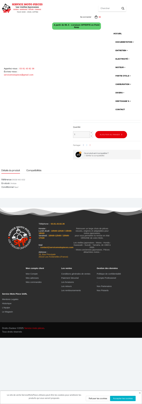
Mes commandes (34, 348)
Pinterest (90, 211)
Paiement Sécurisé (70, 344)
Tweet (86, 211)
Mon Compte (32, 340)
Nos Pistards (103, 356)
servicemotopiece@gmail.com (18, 75)
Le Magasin (7, 378)
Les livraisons (67, 348)
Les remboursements (71, 356)
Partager (83, 211)
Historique (7, 370)
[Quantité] (81, 201)
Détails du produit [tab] (10, 236)
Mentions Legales (10, 365)
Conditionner (7, 253)
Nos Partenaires (104, 352)
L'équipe (6, 374)
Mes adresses (32, 344)
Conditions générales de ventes (75, 340)
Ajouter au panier (110, 201)
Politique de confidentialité (109, 340)
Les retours (66, 352)
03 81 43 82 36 (26, 68)
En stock (76, 174)
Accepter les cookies (123, 398)
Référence (6, 246)
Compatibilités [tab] (33, 236)
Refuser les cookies (98, 398)
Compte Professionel (106, 344)
